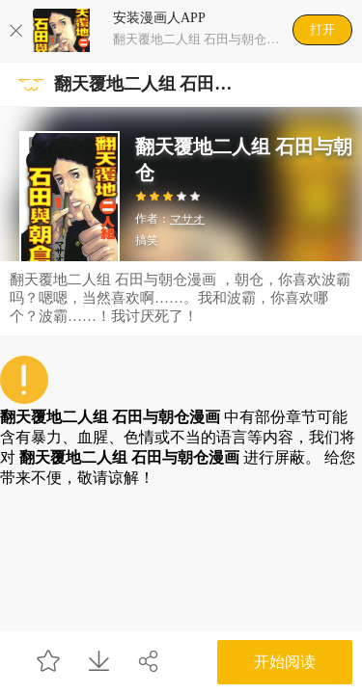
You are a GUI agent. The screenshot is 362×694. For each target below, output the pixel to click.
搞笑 (146, 240)
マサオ (187, 219)
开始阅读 (285, 662)
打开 (322, 29)
